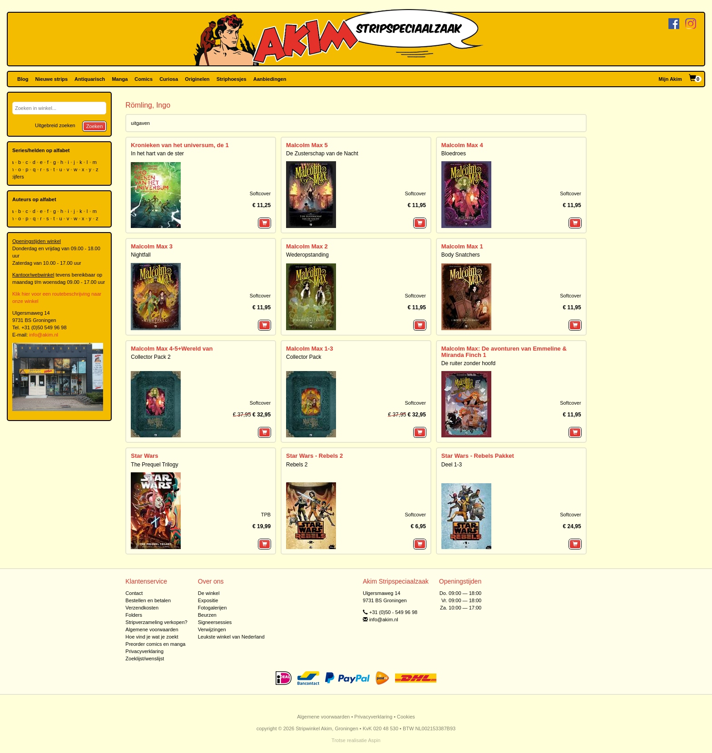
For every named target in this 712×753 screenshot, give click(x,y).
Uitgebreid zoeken (55, 125)
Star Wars (144, 455)
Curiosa (168, 79)
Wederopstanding (307, 255)
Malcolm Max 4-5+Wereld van (172, 348)
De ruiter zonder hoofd (468, 363)
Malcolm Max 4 (462, 145)
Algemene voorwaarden (151, 629)
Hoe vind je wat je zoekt (151, 636)
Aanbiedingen (270, 79)
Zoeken (94, 126)
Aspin (374, 740)
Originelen (197, 79)
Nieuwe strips (51, 79)
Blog (22, 79)
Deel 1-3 (451, 464)
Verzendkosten (141, 607)
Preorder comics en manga (155, 644)
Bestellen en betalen (148, 600)
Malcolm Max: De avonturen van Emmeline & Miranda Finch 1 (504, 351)
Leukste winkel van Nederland (231, 636)
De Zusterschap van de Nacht (322, 153)
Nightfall (140, 255)
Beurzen (207, 615)
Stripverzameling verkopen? (156, 622)
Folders (133, 615)
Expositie (208, 600)
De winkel (209, 593)
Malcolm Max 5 (307, 145)
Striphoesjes (232, 79)
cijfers (18, 176)
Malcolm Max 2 (307, 246)
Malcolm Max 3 (152, 246)
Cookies (406, 716)
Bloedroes (453, 153)
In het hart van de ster (157, 153)
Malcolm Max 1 (462, 246)
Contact (134, 593)
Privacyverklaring (144, 651)
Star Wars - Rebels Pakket (477, 455)
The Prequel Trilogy (154, 464)
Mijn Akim (670, 79)
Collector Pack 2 (150, 357)
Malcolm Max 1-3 (309, 348)
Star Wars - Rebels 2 (314, 455)
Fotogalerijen (212, 607)
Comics (143, 79)
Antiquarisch (89, 79)
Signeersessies (215, 622)
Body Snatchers (460, 255)
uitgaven (140, 123)
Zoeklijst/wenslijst (144, 658)
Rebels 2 (296, 464)
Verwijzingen (212, 629)
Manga (120, 79)
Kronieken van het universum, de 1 (179, 145)
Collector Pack (303, 357)
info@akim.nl (43, 334)
